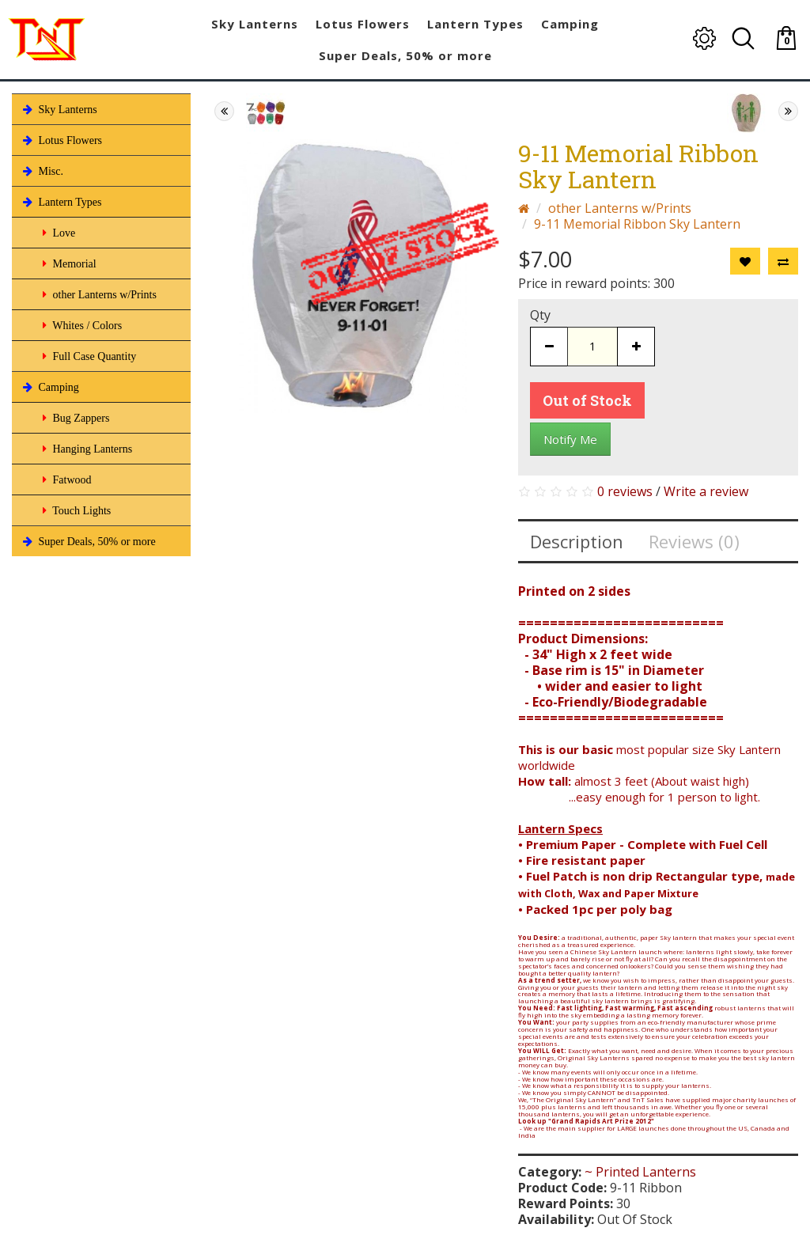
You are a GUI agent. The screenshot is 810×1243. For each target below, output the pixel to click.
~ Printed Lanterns (640, 1171)
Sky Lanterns (58, 109)
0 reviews (625, 491)
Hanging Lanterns (86, 448)
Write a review (706, 491)
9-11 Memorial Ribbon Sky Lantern (637, 224)
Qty (540, 315)
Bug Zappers (74, 417)
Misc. (41, 171)
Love (57, 232)
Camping (49, 387)
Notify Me (570, 439)
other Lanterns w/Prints (98, 294)
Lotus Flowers (61, 140)
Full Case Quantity (88, 356)
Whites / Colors (81, 325)
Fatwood (66, 479)
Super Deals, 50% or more (88, 541)
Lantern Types (61, 201)
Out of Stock (587, 400)
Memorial (68, 263)
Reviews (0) (694, 541)
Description (576, 541)
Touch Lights (75, 510)
